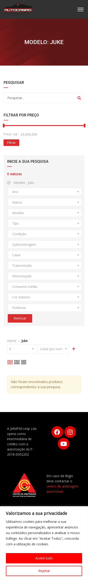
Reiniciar (20, 318)
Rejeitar (44, 571)
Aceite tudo (44, 558)
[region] (44, 543)
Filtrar (11, 142)
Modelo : (20, 182)
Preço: (8, 134)
